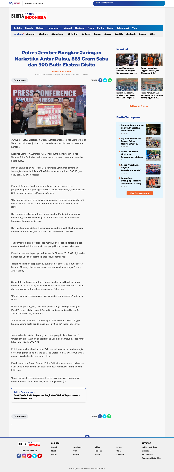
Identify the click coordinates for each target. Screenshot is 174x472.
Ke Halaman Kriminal (139, 106)
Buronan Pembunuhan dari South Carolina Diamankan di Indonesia (132, 128)
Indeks (17, 28)
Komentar (20, 80)
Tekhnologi (123, 28)
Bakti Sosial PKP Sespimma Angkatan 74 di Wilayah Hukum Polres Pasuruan (47, 397)
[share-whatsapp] (110, 80)
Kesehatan (53, 28)
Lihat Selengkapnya (139, 193)
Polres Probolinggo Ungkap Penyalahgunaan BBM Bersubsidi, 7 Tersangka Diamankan (132, 168)
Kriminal (67, 28)
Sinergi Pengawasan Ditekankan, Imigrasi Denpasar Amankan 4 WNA (126, 70)
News (91, 28)
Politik (100, 28)
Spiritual (120, 454)
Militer (97, 447)
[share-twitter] (105, 80)
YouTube (41, 457)
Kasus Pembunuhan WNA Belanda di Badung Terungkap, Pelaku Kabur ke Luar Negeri (152, 95)
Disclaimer (146, 451)
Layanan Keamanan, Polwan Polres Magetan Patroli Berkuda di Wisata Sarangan (131, 141)
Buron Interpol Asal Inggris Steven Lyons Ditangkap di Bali (150, 70)
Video (20, 34)
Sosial (110, 28)
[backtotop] (87, 437)
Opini (108, 34)
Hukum (40, 28)
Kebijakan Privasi (149, 447)
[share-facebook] (100, 80)
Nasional (79, 28)
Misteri (86, 34)
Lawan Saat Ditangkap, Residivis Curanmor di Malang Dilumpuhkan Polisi (131, 181)
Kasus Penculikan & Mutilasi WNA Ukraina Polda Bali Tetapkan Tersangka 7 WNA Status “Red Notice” (127, 95)
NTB (75, 451)
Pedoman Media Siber (151, 458)
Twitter (35, 457)
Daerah (29, 28)
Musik (53, 451)
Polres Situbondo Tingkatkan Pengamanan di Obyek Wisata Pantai (132, 154)
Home (17, 3)
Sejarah (132, 34)
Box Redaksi (147, 454)
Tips (134, 28)
